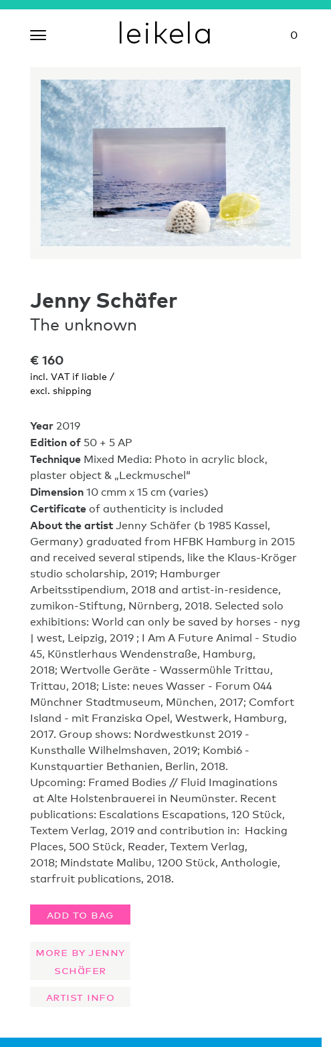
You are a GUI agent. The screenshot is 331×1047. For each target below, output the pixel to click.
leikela (165, 32)
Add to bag (80, 913)
